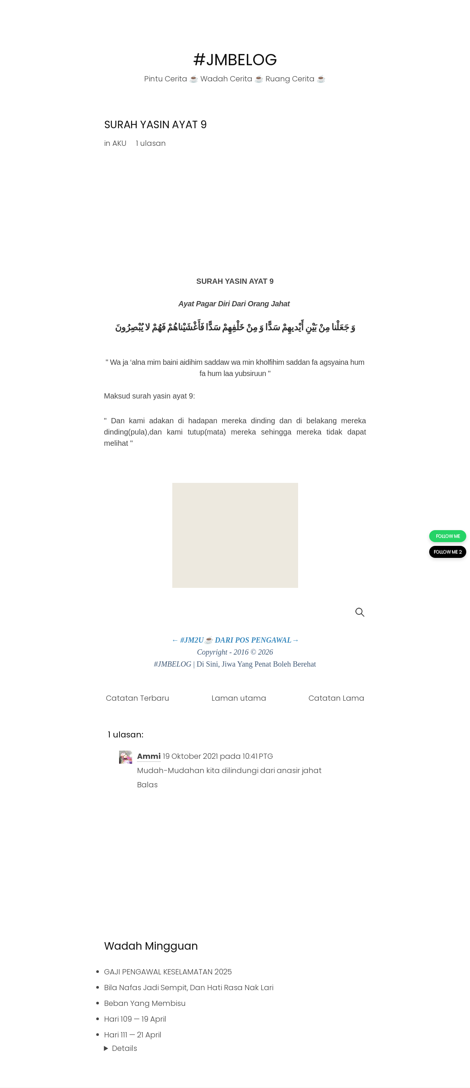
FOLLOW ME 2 (448, 551)
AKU (119, 143)
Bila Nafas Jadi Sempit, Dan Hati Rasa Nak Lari (188, 987)
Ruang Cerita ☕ (296, 78)
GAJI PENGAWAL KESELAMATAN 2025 (168, 972)
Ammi (149, 756)
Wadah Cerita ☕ (232, 78)
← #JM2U (187, 640)
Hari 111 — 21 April (132, 1035)
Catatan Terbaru (137, 698)
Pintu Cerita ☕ (171, 78)
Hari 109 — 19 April (135, 1019)
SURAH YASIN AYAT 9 (155, 124)
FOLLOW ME (448, 536)
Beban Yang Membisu (145, 1003)
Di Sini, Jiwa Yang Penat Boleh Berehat (256, 664)
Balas (147, 784)
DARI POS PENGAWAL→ (257, 640)
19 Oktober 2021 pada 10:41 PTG (218, 756)
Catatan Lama (336, 698)
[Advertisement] (235, 535)
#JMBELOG (235, 60)
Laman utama (239, 698)
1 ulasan (151, 143)
